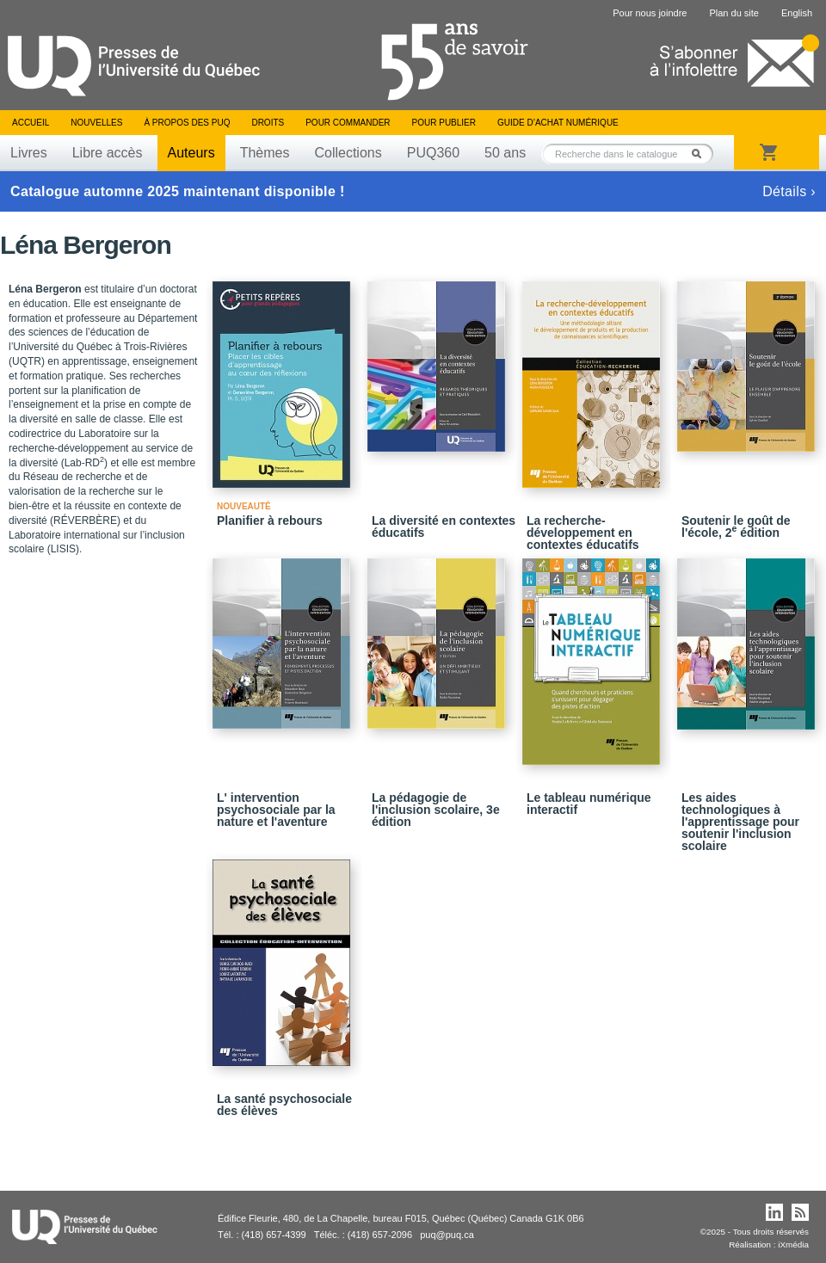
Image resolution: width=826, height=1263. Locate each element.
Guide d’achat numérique (558, 122)
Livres (28, 152)
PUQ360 (433, 152)
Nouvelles (96, 122)
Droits (267, 122)
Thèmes (265, 152)
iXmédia (793, 1244)
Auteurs (191, 152)
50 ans (505, 152)
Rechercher (701, 153)
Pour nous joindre (650, 13)
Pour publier (444, 122)
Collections (347, 152)
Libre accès (107, 152)
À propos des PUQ (187, 122)
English (796, 13)
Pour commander (347, 122)
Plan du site (733, 13)
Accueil (30, 122)
